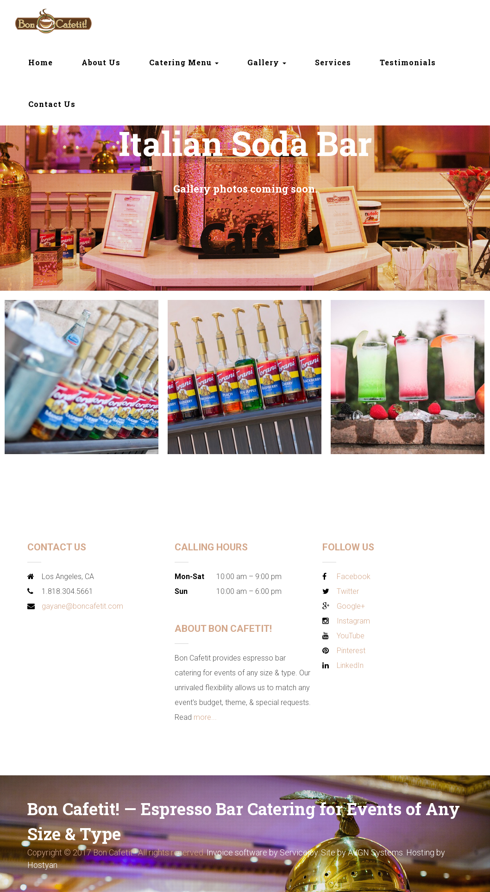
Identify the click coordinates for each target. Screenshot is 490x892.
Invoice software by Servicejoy (262, 852)
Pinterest (351, 650)
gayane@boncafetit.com (82, 606)
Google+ (351, 606)
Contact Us (51, 104)
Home (40, 62)
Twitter (348, 591)
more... (205, 717)
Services (333, 62)
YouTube (350, 635)
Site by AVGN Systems (362, 852)
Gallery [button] (266, 62)
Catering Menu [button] (184, 62)
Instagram (353, 621)
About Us (101, 62)
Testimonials (408, 62)
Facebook (354, 576)
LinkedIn (350, 665)
